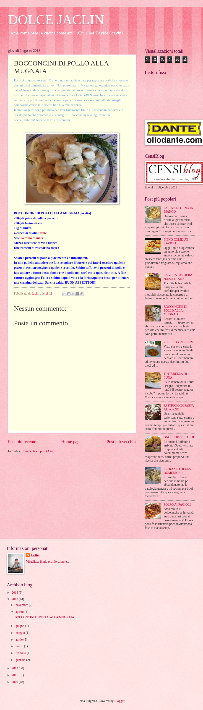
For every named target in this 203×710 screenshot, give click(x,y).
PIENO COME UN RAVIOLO (176, 241)
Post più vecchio (121, 441)
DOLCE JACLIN (56, 19)
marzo (20, 646)
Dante (42, 233)
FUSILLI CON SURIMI (179, 342)
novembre (22, 605)
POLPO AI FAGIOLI (177, 504)
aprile (19, 639)
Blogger (119, 701)
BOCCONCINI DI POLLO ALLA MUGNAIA (175, 310)
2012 (15, 668)
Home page (71, 441)
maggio (21, 632)
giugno (20, 626)
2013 (15, 599)
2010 (15, 682)
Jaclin (35, 555)
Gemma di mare (32, 238)
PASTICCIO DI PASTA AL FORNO (179, 407)
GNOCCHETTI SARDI (179, 437)
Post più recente (22, 441)
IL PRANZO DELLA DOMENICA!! (177, 471)
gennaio (21, 660)
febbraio (21, 653)
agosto (20, 611)
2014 (15, 592)
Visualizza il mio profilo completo (47, 561)
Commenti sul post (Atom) (38, 451)
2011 (15, 675)
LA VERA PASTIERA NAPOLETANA (178, 277)
